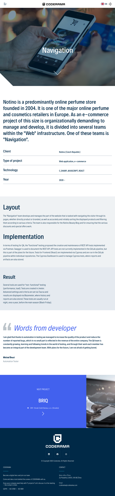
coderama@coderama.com (68, 485)
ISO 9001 (21, 489)
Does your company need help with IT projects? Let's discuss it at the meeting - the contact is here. (29, 484)
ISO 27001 (12, 489)
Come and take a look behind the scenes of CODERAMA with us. (24, 479)
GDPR (5, 489)
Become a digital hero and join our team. (16, 475)
